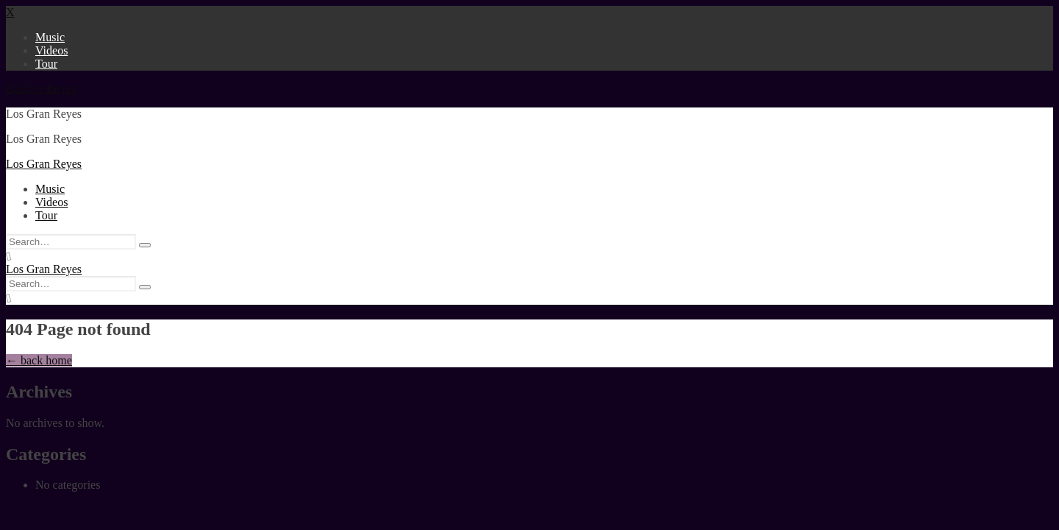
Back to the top (41, 88)
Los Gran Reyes (44, 164)
